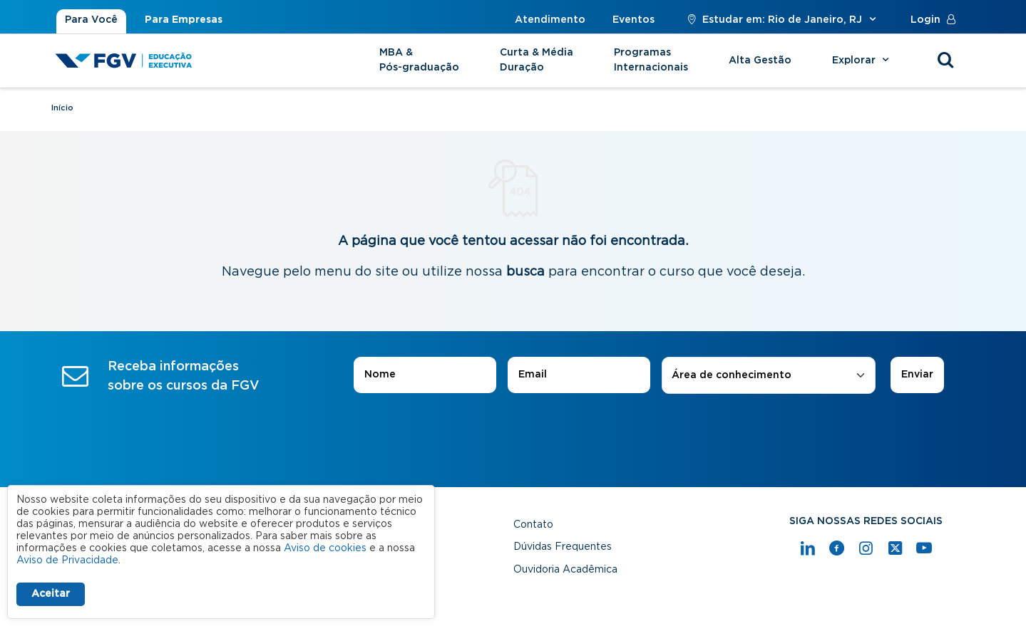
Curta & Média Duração (536, 60)
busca (525, 272)
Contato (533, 525)
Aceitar (50, 594)
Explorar (862, 61)
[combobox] (769, 375)
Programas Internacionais (651, 60)
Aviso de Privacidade (67, 560)
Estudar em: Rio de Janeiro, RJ (782, 19)
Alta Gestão (760, 61)
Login (936, 19)
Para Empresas (183, 20)
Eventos (633, 20)
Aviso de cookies (325, 548)
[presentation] (513, 433)
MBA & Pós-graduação (419, 60)
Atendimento (550, 20)
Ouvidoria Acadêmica (565, 570)
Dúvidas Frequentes (562, 547)
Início (62, 108)
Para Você (91, 20)
